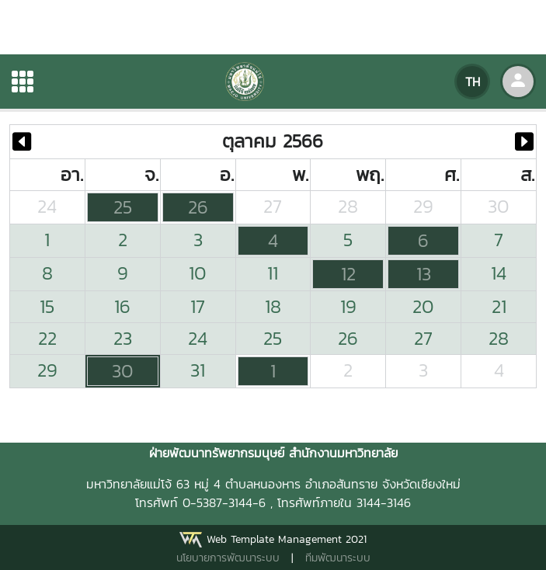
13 (423, 273)
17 (197, 306)
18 (273, 306)
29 (423, 206)
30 (498, 206)
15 (47, 306)
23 (122, 338)
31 (197, 370)
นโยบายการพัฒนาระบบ (228, 558)
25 (122, 207)
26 (198, 207)
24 (47, 206)
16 (122, 306)
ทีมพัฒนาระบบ (337, 558)
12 (348, 273)
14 (498, 273)
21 (499, 306)
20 (423, 306)
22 (47, 338)
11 (272, 273)
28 (348, 206)
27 (272, 206)
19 (348, 306)
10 (198, 273)
